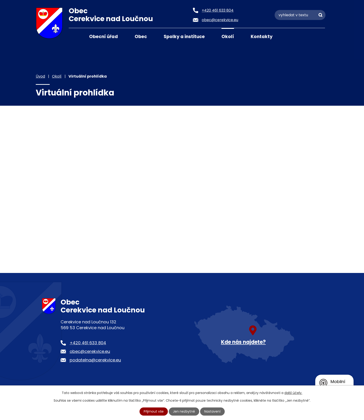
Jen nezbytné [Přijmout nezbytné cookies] (184, 411)
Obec (141, 36)
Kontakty (262, 36)
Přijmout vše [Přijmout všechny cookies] (154, 411)
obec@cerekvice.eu (90, 351)
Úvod (74, 36)
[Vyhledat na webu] (300, 15)
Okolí (227, 36)
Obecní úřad (103, 36)
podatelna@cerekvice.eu (95, 360)
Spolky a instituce (184, 36)
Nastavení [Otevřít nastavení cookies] (212, 411)
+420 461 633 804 (88, 343)
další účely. (293, 392)
